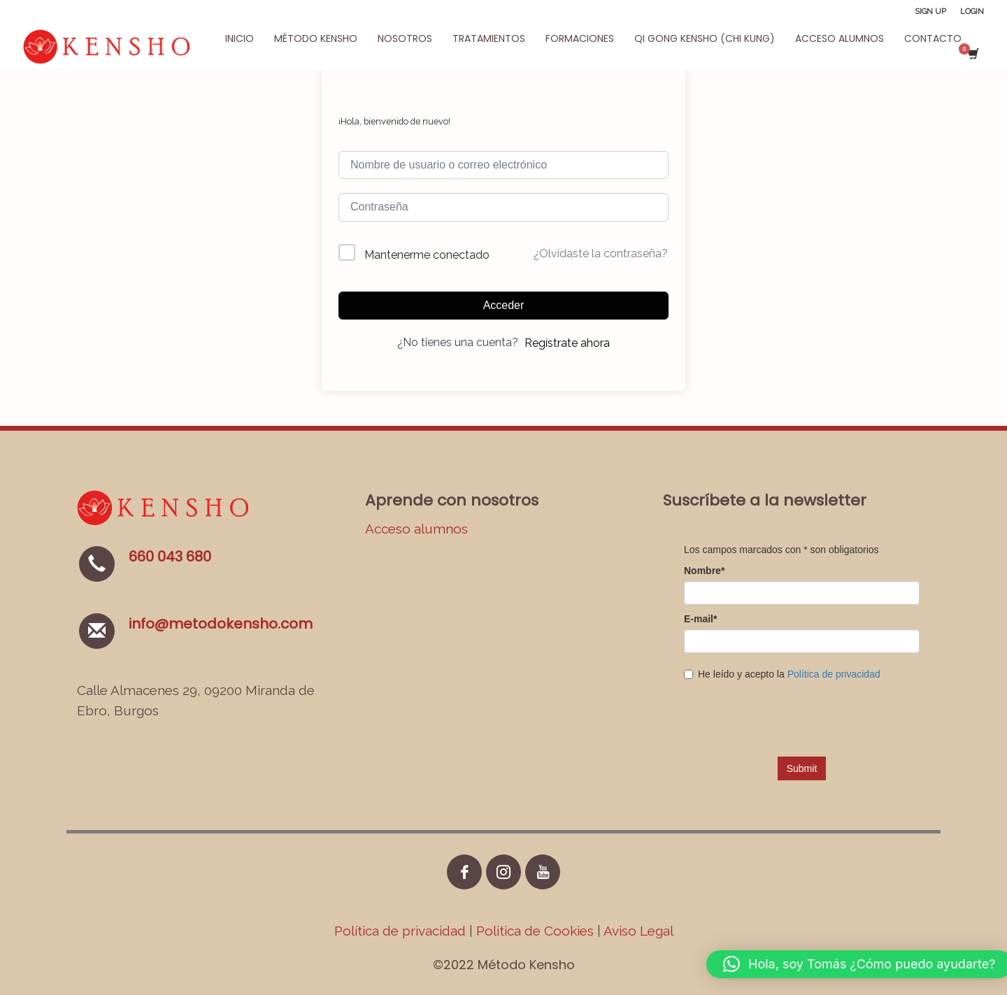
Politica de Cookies (535, 930)
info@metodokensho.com (221, 623)
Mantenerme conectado (427, 255)
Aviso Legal (638, 930)
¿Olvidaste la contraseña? (601, 253)
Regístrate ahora (567, 343)
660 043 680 (170, 556)
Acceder (503, 305)
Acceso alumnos (416, 528)
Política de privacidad (401, 930)
